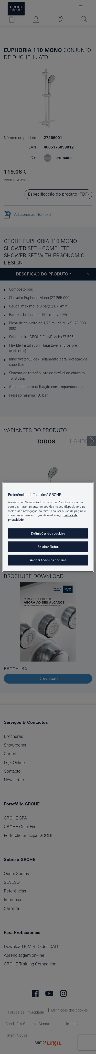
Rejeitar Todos (48, 546)
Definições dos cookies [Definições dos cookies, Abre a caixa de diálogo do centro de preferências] (48, 533)
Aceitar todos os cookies (48, 560)
